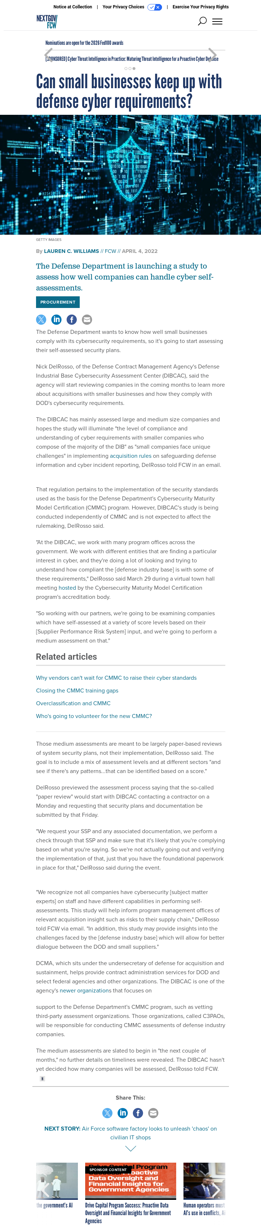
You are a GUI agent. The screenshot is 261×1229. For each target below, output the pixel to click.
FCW (110, 251)
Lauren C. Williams (71, 251)
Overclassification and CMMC (73, 703)
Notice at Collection (73, 6)
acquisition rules (130, 456)
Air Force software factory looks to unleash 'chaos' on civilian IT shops (149, 1133)
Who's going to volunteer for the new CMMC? (94, 716)
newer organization (84, 990)
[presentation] (45, 1194)
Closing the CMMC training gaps (77, 690)
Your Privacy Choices (132, 7)
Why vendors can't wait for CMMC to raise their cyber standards (116, 678)
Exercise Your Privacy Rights (201, 6)
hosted (67, 588)
